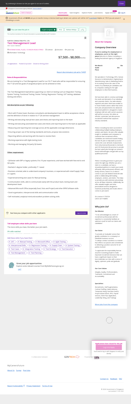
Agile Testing (60, 242)
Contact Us (104, 388)
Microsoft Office (44, 242)
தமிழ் (82, 30)
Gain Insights (74, 13)
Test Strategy (51, 249)
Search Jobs (63, 13)
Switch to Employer (26, 12)
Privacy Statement (33, 395)
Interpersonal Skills (18, 245)
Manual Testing (26, 242)
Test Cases (15, 249)
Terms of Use (47, 395)
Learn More (101, 336)
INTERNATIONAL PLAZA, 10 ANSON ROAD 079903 (26, 50)
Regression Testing (38, 245)
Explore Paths (87, 13)
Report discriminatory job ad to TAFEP (71, 72)
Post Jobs (26, 380)
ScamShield (93, 18)
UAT (12, 242)
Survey (18, 380)
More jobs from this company (106, 304)
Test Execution (67, 249)
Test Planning (36, 253)
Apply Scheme (111, 13)
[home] (12, 12)
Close (121, 3)
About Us (11, 380)
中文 (60, 30)
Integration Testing (32, 249)
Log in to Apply (109, 347)
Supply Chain (57, 245)
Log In (123, 13)
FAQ (120, 388)
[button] (123, 19)
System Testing (74, 245)
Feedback (113, 388)
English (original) (47, 30)
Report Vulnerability (16, 395)
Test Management (18, 253)
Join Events (99, 13)
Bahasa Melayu (71, 30)
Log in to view (81, 213)
